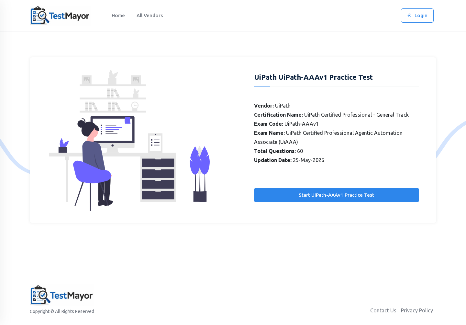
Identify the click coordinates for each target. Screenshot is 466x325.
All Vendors (150, 15)
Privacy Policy (417, 310)
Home (118, 15)
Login (417, 15)
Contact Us (383, 310)
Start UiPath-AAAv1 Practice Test (336, 195)
